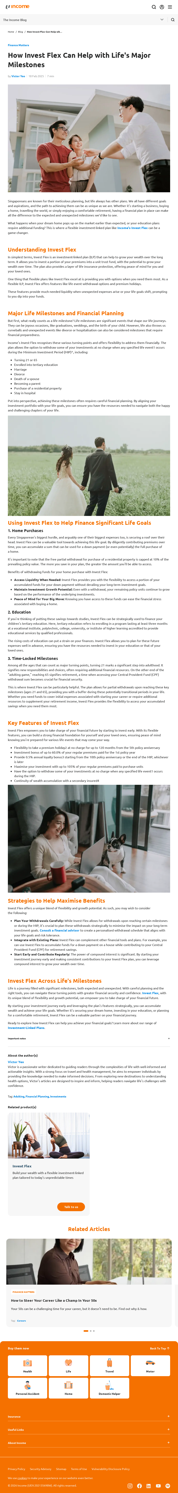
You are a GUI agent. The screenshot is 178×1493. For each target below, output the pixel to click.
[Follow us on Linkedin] (149, 1485)
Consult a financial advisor (59, 930)
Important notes (17, 1038)
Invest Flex (150, 993)
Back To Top (160, 1348)
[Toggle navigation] (167, 7)
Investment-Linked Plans (26, 1028)
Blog (20, 31)
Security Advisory (40, 1469)
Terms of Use (79, 1469)
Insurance (14, 1416)
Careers (21, 1320)
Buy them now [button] (18, 1348)
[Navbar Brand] (19, 7)
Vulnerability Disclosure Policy (111, 1469)
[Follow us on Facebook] (139, 1485)
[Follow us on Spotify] (167, 1485)
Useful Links (16, 1429)
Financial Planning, (38, 1096)
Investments (58, 1096)
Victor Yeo (18, 76)
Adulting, (19, 1096)
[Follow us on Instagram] (130, 1485)
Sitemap (61, 1469)
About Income (17, 1442)
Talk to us (70, 1206)
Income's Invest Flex (132, 228)
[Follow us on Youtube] (158, 1485)
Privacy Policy (16, 1469)
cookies (22, 1478)
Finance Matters (18, 45)
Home (11, 31)
